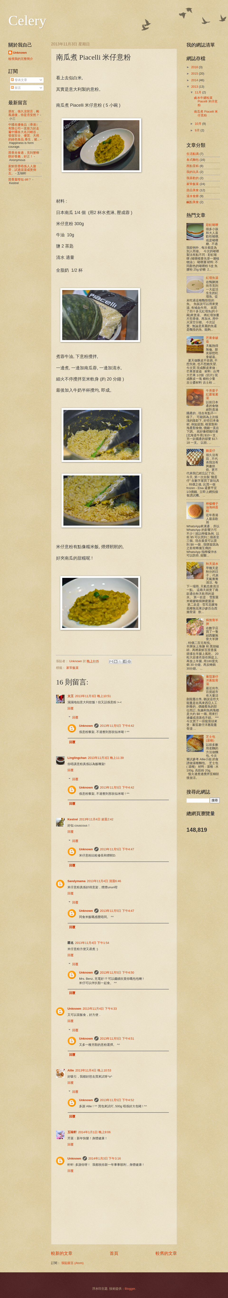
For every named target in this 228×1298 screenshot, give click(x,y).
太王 (70, 696)
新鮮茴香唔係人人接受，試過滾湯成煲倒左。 (22, 169)
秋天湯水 (212, 564)
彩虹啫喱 (212, 225)
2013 (195, 86)
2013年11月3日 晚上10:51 (93, 696)
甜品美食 (192, 190)
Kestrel (72, 819)
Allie (70, 1070)
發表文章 (19, 80)
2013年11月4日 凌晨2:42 (96, 819)
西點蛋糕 (192, 166)
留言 (16, 88)
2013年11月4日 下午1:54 (92, 943)
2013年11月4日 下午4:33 (100, 1008)
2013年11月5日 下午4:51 (117, 1038)
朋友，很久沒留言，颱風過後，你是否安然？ (23, 113)
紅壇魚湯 (212, 278)
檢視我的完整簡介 (20, 59)
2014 (195, 80)
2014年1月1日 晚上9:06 (94, 1132)
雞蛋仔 (210, 450)
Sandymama (76, 881)
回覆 (70, 708)
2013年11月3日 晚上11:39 (106, 758)
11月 (198, 92)
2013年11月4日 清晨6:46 (104, 881)
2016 (195, 67)
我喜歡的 (192, 178)
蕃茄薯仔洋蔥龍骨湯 (212, 680)
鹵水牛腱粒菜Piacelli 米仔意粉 (205, 101)
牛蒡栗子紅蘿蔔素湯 (212, 394)
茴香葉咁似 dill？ (19, 179)
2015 (195, 73)
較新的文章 (61, 1253)
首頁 (114, 1253)
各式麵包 (192, 160)
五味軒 (72, 1132)
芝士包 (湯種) (210, 738)
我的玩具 (192, 172)
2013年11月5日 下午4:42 (117, 725)
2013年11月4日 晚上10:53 (93, 1070)
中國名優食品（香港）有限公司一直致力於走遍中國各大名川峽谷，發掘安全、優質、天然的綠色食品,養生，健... (23, 132)
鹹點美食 (192, 202)
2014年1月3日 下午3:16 (104, 1158)
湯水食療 (192, 196)
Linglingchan (76, 758)
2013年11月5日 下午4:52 (117, 1100)
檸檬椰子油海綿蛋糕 (212, 507)
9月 (197, 130)
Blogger (130, 1288)
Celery (27, 20)
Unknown (86, 725)
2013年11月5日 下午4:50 (117, 972)
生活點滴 (192, 154)
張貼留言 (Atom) (72, 1263)
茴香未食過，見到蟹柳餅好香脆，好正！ (23, 154)
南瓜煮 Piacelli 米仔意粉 (206, 113)
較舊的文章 (166, 1253)
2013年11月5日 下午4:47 (117, 849)
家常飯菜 (72, 668)
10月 (198, 123)
